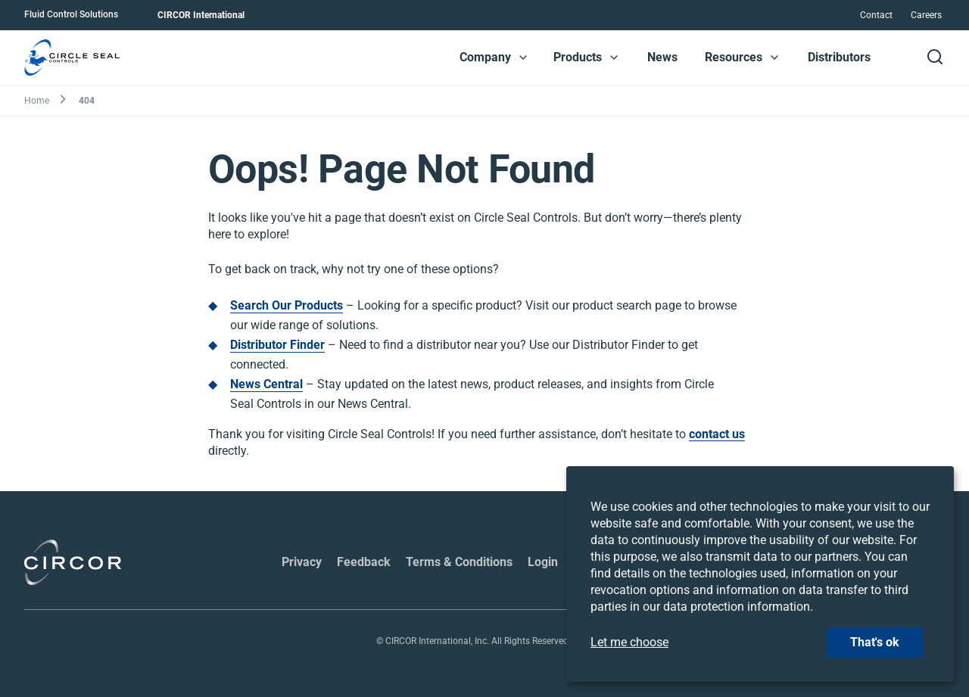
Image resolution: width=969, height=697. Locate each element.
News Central (266, 384)
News (662, 57)
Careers (926, 15)
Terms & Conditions (459, 562)
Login (543, 562)
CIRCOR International (201, 15)
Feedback (364, 562)
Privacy (302, 562)
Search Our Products (286, 305)
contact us (717, 434)
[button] (523, 57)
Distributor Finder (277, 345)
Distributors (839, 57)
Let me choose (629, 642)
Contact (876, 15)
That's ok (874, 642)
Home (36, 100)
